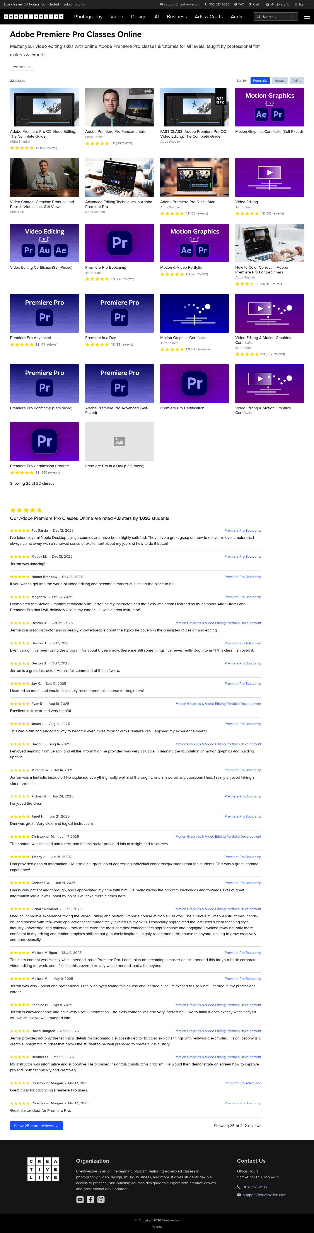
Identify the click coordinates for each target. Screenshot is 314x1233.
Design (139, 16)
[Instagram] (101, 1200)
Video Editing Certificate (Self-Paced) (41, 267)
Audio (237, 16)
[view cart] (255, 4)
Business (177, 16)
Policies (157, 1226)
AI (156, 16)
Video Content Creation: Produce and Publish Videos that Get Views (42, 204)
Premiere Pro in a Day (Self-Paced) (114, 466)
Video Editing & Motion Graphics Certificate (263, 340)
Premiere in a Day (100, 337)
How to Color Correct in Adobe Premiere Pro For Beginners (261, 270)
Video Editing (246, 201)
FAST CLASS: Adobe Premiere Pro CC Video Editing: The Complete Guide (193, 134)
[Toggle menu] (307, 17)
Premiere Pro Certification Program (40, 466)
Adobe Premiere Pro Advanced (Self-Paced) (116, 410)
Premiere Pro (22, 66)
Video (116, 16)
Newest (280, 80)
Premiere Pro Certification (182, 408)
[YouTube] (80, 1200)
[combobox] (276, 17)
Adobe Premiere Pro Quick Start (187, 201)
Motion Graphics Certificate (183, 337)
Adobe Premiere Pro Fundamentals (115, 131)
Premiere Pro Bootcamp (105, 267)
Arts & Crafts (209, 16)
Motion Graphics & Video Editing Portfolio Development (218, 623)
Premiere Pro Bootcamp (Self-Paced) (41, 408)
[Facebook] (90, 1200)
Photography (88, 16)
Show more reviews (36, 1125)
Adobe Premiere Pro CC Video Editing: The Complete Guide (43, 134)
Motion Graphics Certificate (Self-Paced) (269, 131)
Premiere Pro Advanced (30, 337)
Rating (296, 80)
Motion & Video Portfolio (181, 267)
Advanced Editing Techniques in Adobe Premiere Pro (118, 204)
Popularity (260, 80)
